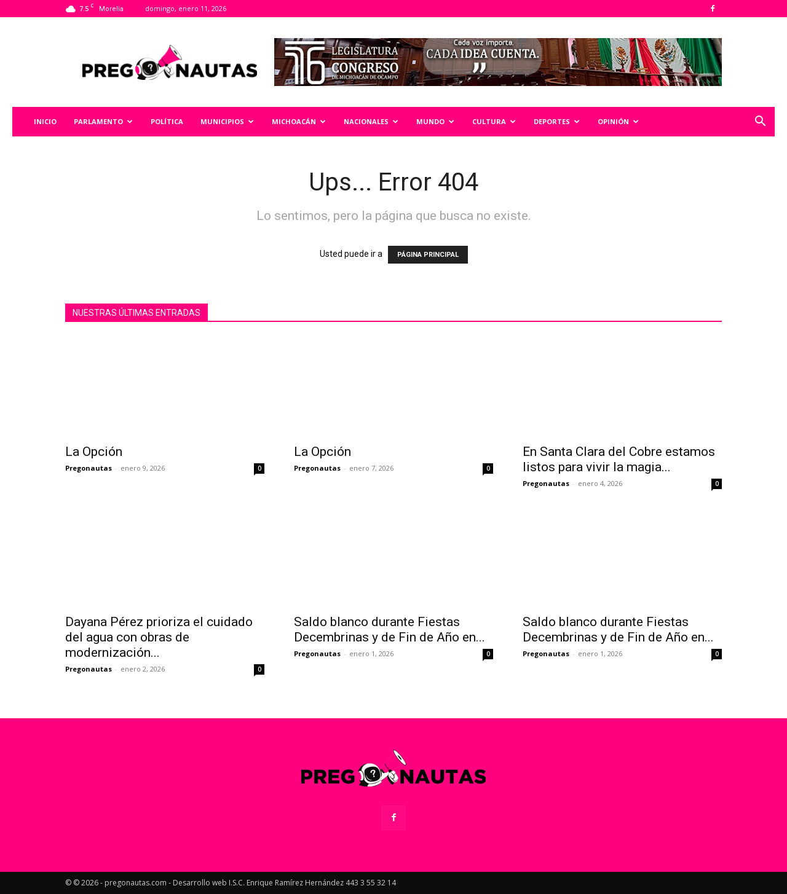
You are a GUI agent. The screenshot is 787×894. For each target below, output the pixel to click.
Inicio (45, 121)
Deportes (557, 121)
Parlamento (103, 121)
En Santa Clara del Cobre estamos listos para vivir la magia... (619, 459)
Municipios (227, 121)
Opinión (618, 121)
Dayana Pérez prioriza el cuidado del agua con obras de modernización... (159, 637)
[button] (760, 122)
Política (167, 121)
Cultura (494, 121)
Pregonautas (88, 467)
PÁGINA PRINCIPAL (428, 255)
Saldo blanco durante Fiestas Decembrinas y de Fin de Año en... (389, 629)
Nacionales (371, 121)
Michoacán (299, 121)
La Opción (93, 451)
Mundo (435, 121)
